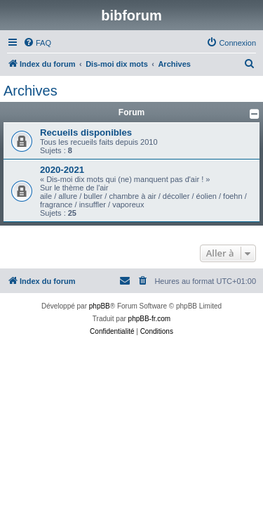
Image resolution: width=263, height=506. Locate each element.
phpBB (99, 306)
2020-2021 (62, 169)
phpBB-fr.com (149, 319)
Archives (31, 90)
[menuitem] (37, 42)
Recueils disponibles (86, 132)
